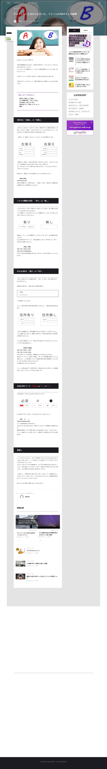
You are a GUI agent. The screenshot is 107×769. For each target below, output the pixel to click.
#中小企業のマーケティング (74, 111)
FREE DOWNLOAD (32, 3)
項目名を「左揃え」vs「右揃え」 (27, 98)
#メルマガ (71, 114)
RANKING (86, 30)
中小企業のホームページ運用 (26, 24)
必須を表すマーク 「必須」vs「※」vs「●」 (29, 104)
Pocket (8, 37)
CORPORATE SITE (19, 3)
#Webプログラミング (73, 105)
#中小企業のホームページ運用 (32, 21)
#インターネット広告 (73, 99)
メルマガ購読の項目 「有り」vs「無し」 (29, 100)
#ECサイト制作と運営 (83, 105)
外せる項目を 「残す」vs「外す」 (27, 102)
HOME (8, 3)
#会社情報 (81, 108)
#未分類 (76, 114)
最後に (20, 106)
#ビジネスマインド (86, 111)
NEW (74, 30)
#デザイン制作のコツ (73, 108)
